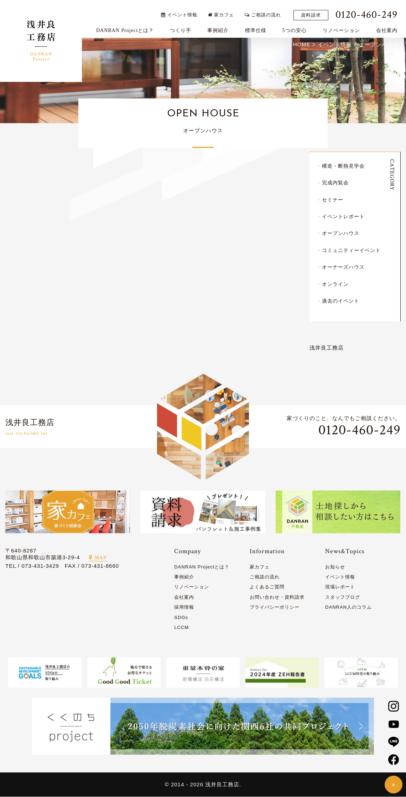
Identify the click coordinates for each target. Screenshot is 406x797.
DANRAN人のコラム (348, 607)
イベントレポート (345, 217)
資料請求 (314, 12)
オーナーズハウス (345, 267)
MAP (97, 558)
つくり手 (183, 27)
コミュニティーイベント (353, 251)
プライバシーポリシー (275, 607)
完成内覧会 (336, 184)
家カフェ (224, 11)
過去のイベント (342, 301)
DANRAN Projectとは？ (128, 27)
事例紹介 (221, 27)
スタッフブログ (342, 597)
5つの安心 (298, 27)
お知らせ (335, 567)
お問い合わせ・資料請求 (277, 597)
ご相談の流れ (266, 11)
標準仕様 (258, 27)
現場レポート (340, 587)
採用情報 (184, 607)
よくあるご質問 (267, 587)
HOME (302, 46)
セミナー (333, 201)
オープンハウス (342, 234)
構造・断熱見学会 (345, 167)
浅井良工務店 (326, 348)
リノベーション (344, 27)
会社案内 (390, 27)
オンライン (336, 284)
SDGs (181, 617)
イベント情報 (182, 11)
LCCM (181, 627)
